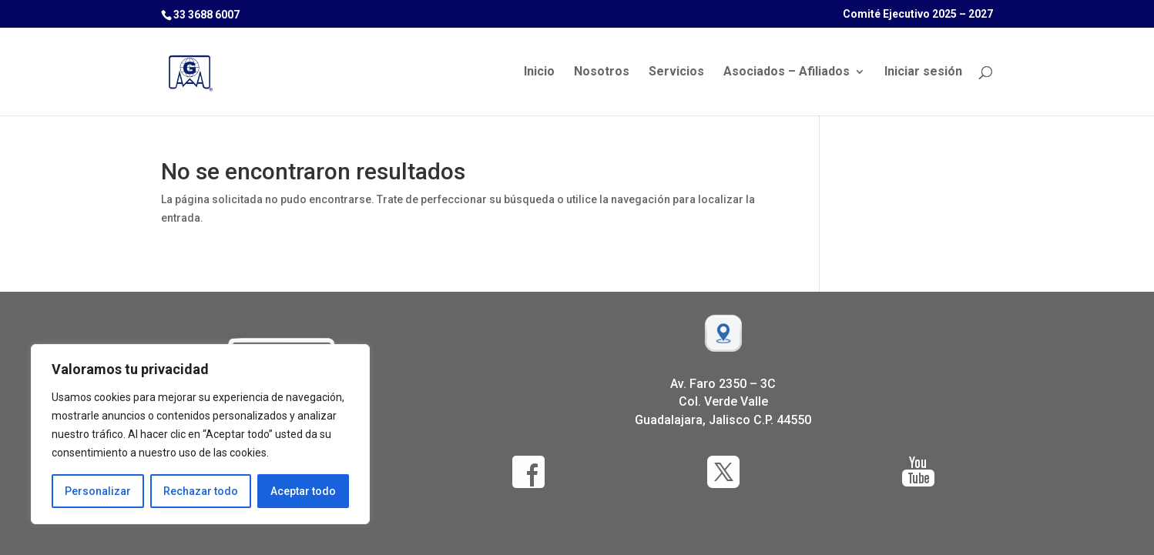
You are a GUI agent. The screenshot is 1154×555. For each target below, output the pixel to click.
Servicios (676, 72)
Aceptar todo (303, 491)
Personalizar (98, 491)
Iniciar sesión (923, 72)
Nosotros (601, 72)
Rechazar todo (200, 491)
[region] (200, 434)
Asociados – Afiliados (786, 72)
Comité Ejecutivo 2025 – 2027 (918, 14)
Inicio (539, 72)
